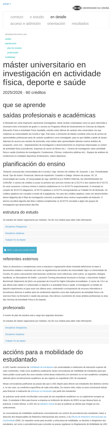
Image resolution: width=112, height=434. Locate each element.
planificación (10, 43)
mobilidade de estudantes (41, 367)
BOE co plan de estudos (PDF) (19, 250)
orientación (56, 23)
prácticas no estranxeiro (42, 391)
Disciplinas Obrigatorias (16, 226)
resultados (80, 23)
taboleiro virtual (47, 404)
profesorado (12, 52)
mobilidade (10, 57)
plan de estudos (14, 48)
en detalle (58, 17)
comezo (16, 17)
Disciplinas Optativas (14, 233)
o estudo (37, 17)
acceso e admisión (25, 23)
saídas (8, 39)
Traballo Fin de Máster (15, 240)
